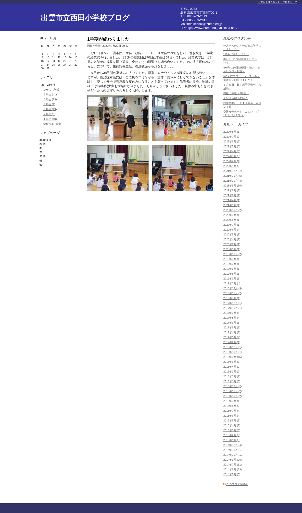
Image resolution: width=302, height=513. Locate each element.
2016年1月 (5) (231, 381)
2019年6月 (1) (231, 268)
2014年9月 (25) (232, 459)
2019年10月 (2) (232, 254)
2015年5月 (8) (231, 420)
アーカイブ (239, 124)
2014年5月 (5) (231, 474)
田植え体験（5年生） (236, 93)
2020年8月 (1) (231, 219)
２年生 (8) (49, 114)
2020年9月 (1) (231, 214)
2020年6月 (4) (231, 229)
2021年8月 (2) (231, 190)
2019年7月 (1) (231, 263)
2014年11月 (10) (233, 449)
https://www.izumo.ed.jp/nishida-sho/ (211, 28)
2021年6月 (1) (231, 195)
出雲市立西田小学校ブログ (85, 18)
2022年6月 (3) (231, 141)
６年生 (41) (50, 94)
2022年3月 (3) (231, 156)
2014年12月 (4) (232, 444)
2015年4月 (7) (231, 425)
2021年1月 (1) (231, 205)
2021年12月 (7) (232, 170)
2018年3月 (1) (231, 298)
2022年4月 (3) (231, 151)
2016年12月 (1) (232, 347)
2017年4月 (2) (231, 332)
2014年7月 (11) (232, 464)
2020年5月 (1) (231, 234)
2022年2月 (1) (231, 161)
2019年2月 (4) (231, 283)
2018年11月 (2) (232, 293)
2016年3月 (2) (231, 371)
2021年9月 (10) (232, 185)
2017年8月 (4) (231, 317)
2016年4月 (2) (231, 366)
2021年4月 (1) (231, 200)
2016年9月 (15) (232, 356)
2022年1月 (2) (231, 165)
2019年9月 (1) (231, 258)
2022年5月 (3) (231, 146)
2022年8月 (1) (231, 131)
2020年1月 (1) (231, 249)
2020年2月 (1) (231, 244)
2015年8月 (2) (231, 405)
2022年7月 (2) (231, 136)
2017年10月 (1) (232, 307)
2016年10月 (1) (232, 351)
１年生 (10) (50, 118)
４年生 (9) (49, 104)
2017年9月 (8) (231, 312)
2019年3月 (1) (231, 278)
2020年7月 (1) (231, 224)
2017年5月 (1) (231, 327)
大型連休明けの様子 (235, 98)
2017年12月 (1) (232, 303)
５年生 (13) (50, 99)
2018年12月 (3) (232, 288)
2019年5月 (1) (231, 273)
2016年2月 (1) (231, 376)
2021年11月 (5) (232, 175)
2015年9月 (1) (231, 400)
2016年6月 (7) (231, 361)
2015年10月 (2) (232, 396)
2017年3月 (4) (231, 337)
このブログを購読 (237, 484)
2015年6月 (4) (231, 415)
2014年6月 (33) (232, 469)
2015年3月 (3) (231, 430)
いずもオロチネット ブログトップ (277, 2)
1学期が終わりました (236, 54)
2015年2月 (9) (231, 435)
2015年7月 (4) (231, 410)
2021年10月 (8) (232, 180)
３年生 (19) (50, 109)
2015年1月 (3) (231, 440)
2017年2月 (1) (231, 342)
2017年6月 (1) (231, 322)
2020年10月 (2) (232, 210)
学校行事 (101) (52, 123)
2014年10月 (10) (233, 454)
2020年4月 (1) (231, 239)
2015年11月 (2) (232, 391)
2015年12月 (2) (232, 386)
